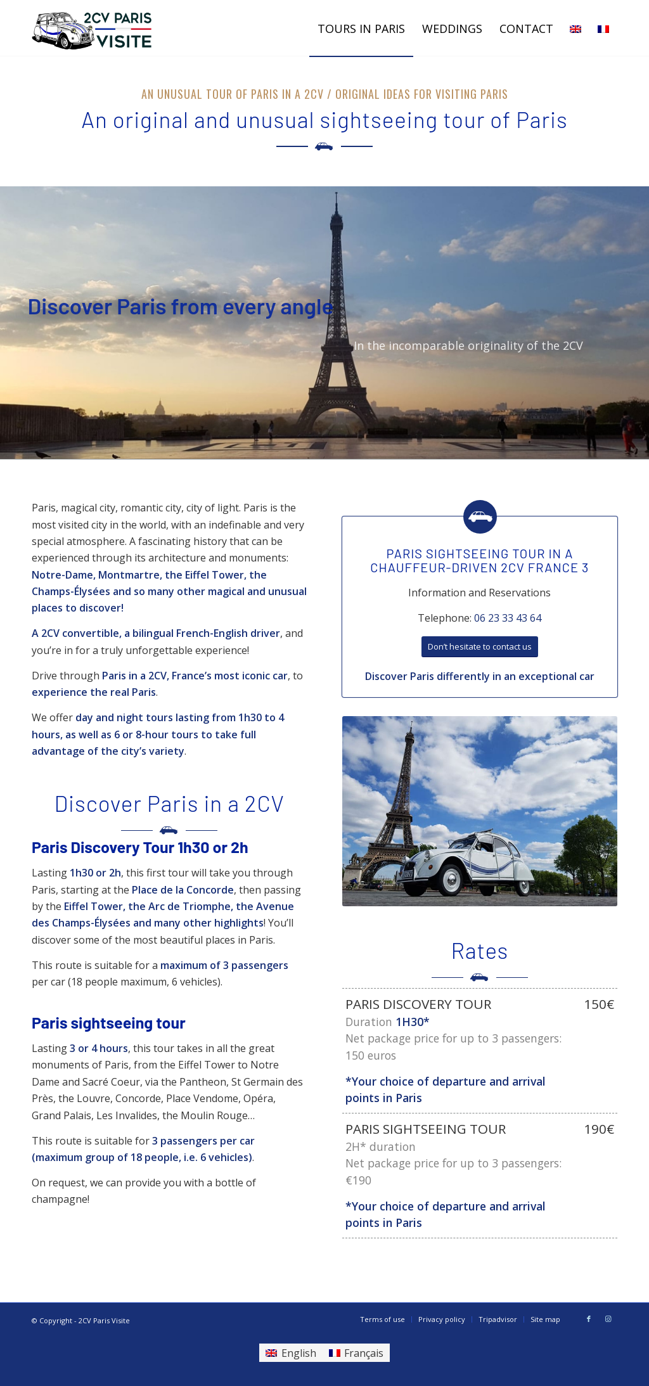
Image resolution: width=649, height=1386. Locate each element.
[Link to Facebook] (588, 1318)
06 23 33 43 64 (507, 618)
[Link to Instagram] (607, 1318)
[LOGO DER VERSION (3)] (92, 28)
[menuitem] (361, 28)
